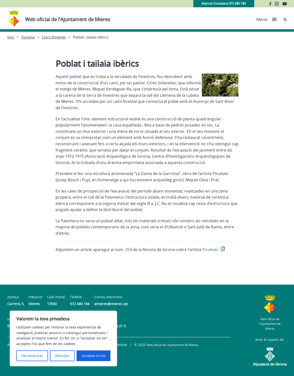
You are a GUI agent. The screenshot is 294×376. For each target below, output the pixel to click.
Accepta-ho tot (93, 355)
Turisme (28, 37)
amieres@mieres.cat (111, 303)
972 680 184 (79, 303)
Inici (10, 37)
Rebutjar (62, 355)
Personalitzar (32, 355)
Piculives (210, 249)
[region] (63, 338)
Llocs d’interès (54, 37)
